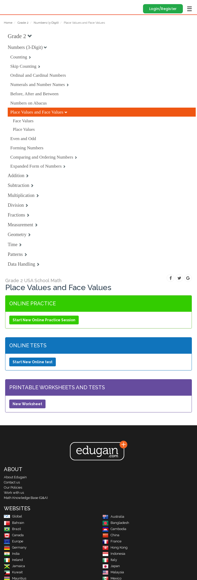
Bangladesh (115, 523)
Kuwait (13, 572)
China (110, 535)
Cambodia (114, 529)
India (12, 554)
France (111, 541)
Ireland (13, 560)
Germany (15, 547)
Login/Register (163, 8)
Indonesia (113, 554)
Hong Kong (115, 547)
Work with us (14, 493)
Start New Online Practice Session (44, 320)
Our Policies (13, 487)
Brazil (12, 529)
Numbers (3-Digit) (46, 22)
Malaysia (113, 572)
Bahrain (14, 523)
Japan (111, 566)
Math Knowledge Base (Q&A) (26, 498)
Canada (14, 535)
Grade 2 (23, 22)
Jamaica (14, 566)
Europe (13, 541)
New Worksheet (27, 404)
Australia (113, 516)
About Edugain (15, 477)
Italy (109, 560)
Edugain (8, 5)
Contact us (12, 482)
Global (13, 516)
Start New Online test (32, 362)
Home (8, 22)
